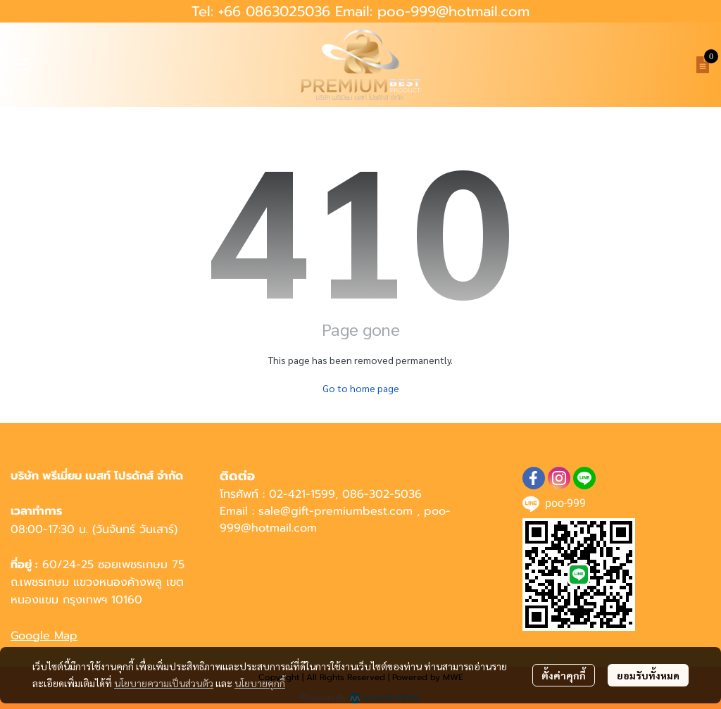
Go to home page (360, 388)
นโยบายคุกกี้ (259, 683)
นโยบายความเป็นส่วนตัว (163, 683)
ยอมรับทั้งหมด (648, 675)
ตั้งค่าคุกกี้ (563, 675)
